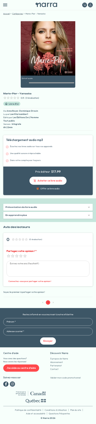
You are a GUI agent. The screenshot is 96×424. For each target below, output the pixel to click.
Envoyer (48, 341)
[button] (48, 207)
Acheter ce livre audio (48, 180)
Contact (54, 369)
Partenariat (56, 365)
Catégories (17, 14)
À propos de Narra (59, 358)
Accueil (6, 14)
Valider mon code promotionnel (65, 377)
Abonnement (56, 362)
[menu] (5, 5)
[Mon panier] (84, 5)
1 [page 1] (48, 302)
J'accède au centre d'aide (21, 368)
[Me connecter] (90, 5)
